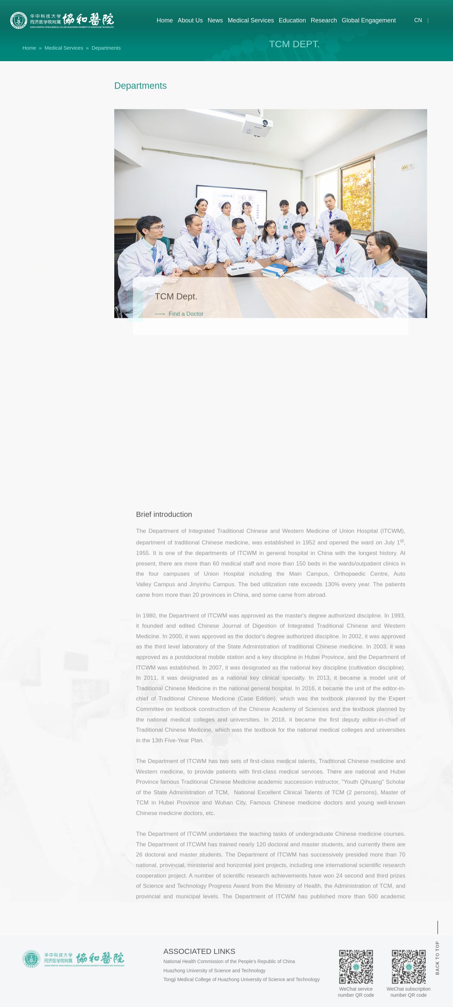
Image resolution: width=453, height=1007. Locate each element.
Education (292, 20)
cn (414, 20)
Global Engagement (369, 20)
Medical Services (251, 20)
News (215, 20)
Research (324, 20)
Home (165, 20)
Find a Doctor (186, 344)
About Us (190, 20)
